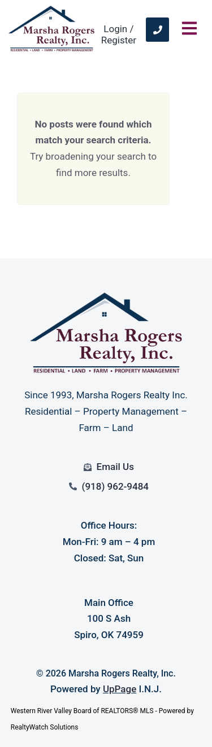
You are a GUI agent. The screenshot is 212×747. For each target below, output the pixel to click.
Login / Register (118, 34)
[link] (157, 29)
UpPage (119, 689)
